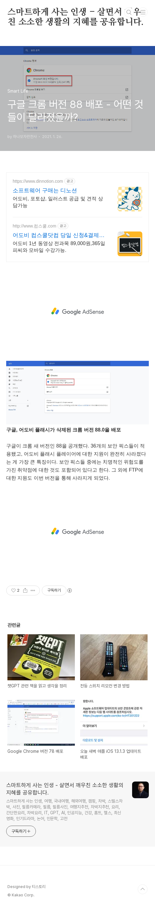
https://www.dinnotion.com (38, 181)
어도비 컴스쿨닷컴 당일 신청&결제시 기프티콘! (59, 235)
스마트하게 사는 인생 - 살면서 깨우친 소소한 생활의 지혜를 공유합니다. (75, 12)
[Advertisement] (77, 311)
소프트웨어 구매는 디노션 (45, 190)
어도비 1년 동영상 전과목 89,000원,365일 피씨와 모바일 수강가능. (59, 247)
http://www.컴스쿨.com (34, 225)
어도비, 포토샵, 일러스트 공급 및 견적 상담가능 (58, 202)
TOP (143, 889)
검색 (129, 12)
